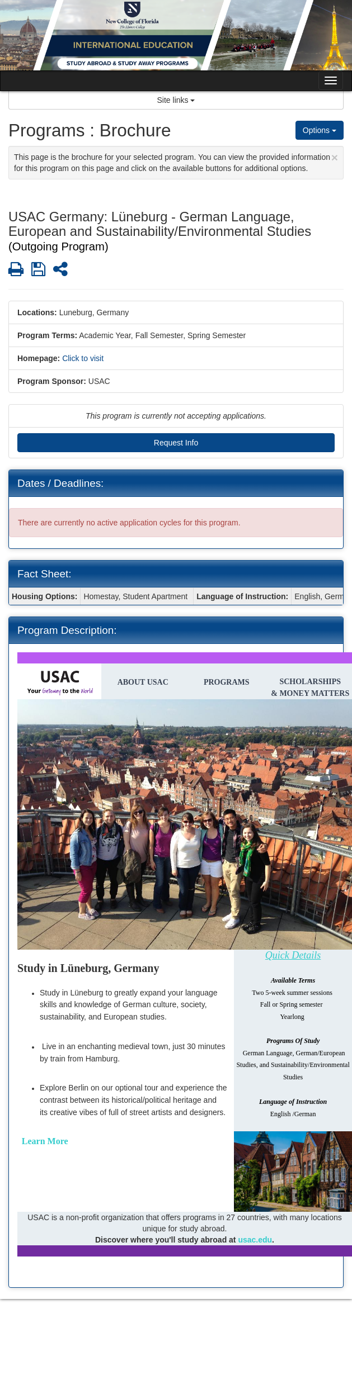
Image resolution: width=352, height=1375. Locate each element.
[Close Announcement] (334, 157)
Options (319, 130)
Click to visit (83, 358)
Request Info (176, 442)
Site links (176, 100)
